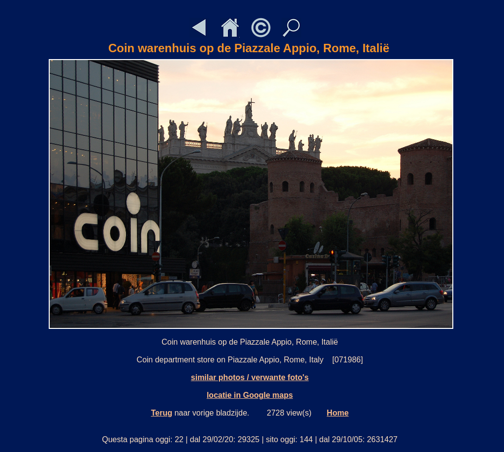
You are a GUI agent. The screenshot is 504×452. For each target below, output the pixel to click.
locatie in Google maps (250, 395)
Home (337, 413)
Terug (161, 413)
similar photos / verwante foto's (250, 377)
